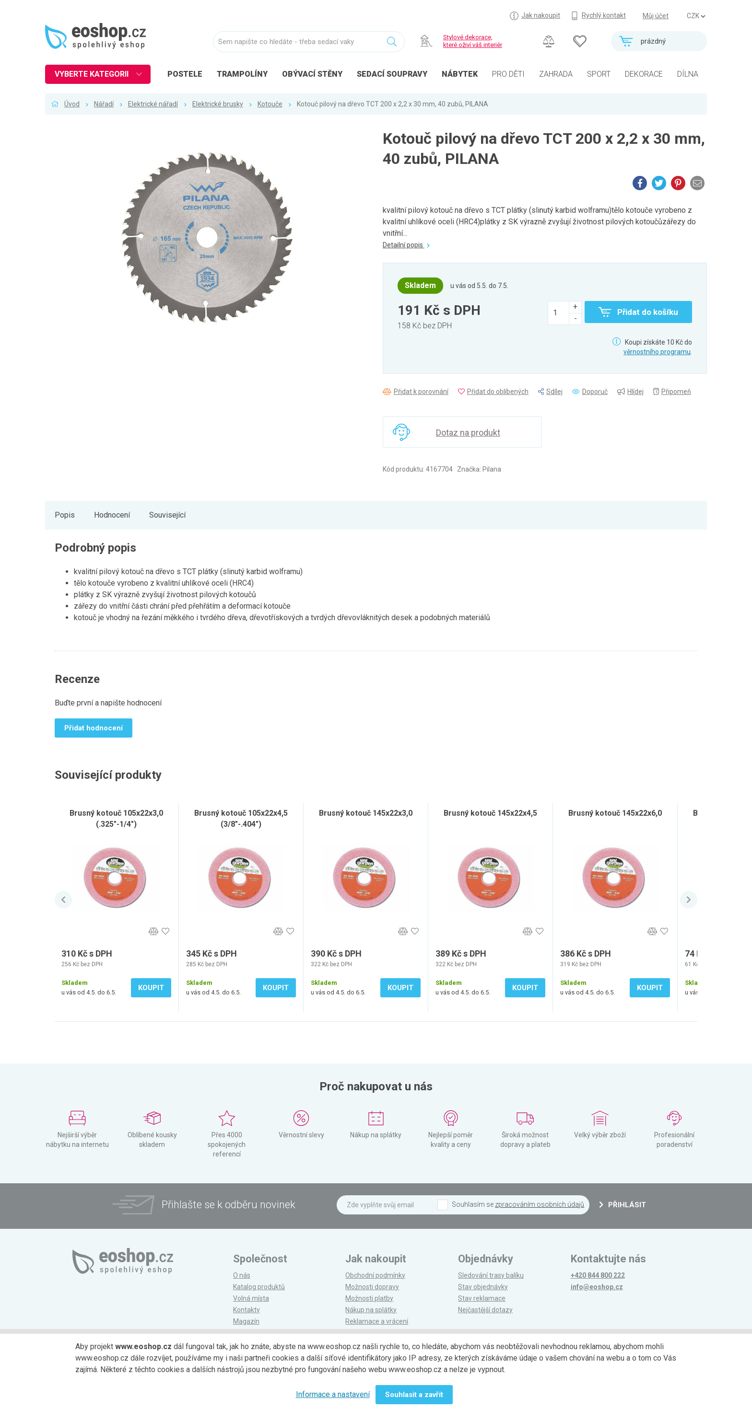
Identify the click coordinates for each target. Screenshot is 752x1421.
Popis (65, 515)
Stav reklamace (481, 1298)
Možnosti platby (369, 1298)
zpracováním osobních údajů (539, 1204)
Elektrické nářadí (153, 104)
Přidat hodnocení (93, 728)
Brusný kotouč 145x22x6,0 (615, 813)
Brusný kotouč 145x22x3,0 (365, 813)
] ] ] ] (696, 16)
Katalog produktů (259, 1287)
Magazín (246, 1321)
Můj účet (656, 16)
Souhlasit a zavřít (414, 1394)
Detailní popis (406, 245)
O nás (241, 1275)
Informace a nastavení (333, 1394)
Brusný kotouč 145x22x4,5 (490, 813)
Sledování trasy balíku (491, 1275)
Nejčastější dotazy (485, 1310)
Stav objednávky (483, 1287)
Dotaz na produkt (468, 432)
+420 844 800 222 (598, 1275)
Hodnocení (112, 515)
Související (167, 515)
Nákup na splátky (371, 1310)
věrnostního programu (657, 352)
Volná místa (251, 1298)
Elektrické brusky (217, 104)
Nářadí (104, 104)
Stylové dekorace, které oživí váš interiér (472, 41)
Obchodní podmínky (375, 1275)
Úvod (72, 104)
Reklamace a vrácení (376, 1321)
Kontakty (246, 1310)
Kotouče (270, 104)
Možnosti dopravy (372, 1287)
